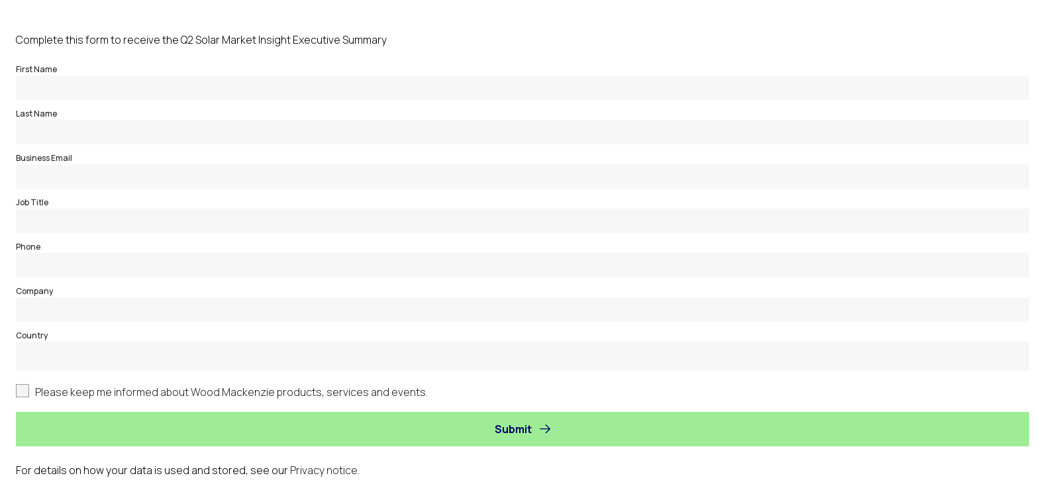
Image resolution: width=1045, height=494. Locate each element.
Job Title (32, 202)
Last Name (36, 113)
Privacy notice (324, 470)
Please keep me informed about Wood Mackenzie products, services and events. (231, 392)
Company (34, 291)
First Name (36, 69)
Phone (28, 246)
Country (32, 335)
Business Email (44, 158)
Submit (513, 429)
